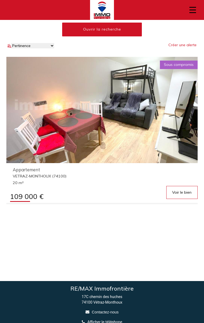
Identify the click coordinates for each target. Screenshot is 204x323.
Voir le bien (182, 192)
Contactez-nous (105, 312)
